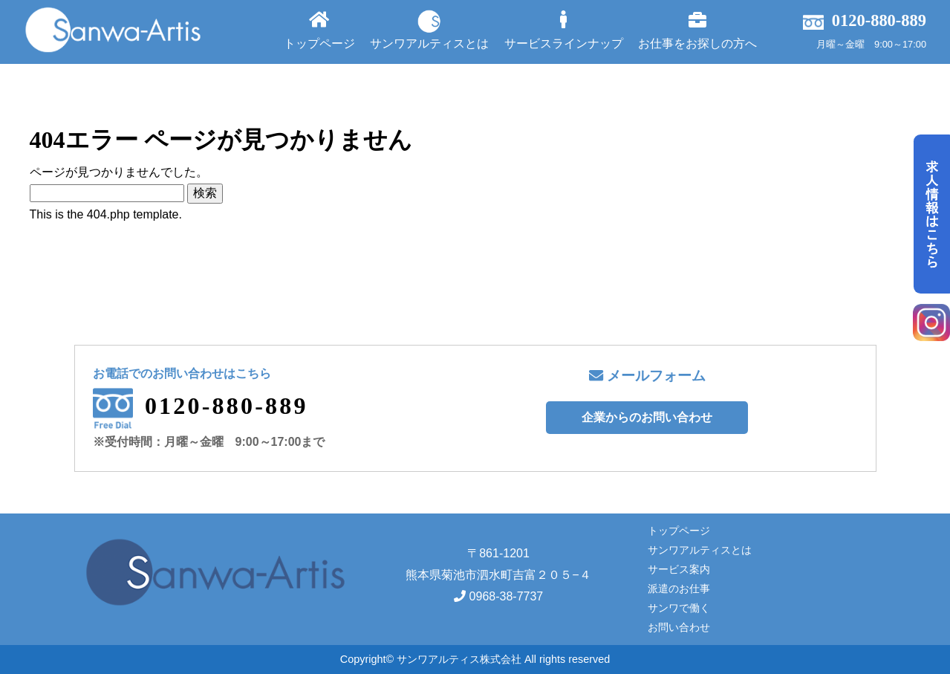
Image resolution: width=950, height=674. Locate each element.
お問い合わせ (679, 627)
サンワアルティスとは (429, 30)
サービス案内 (679, 569)
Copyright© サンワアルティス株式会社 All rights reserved (475, 659)
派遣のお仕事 (679, 588)
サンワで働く (679, 608)
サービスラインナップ (563, 30)
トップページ (319, 30)
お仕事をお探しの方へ (697, 30)
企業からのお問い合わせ (647, 417)
